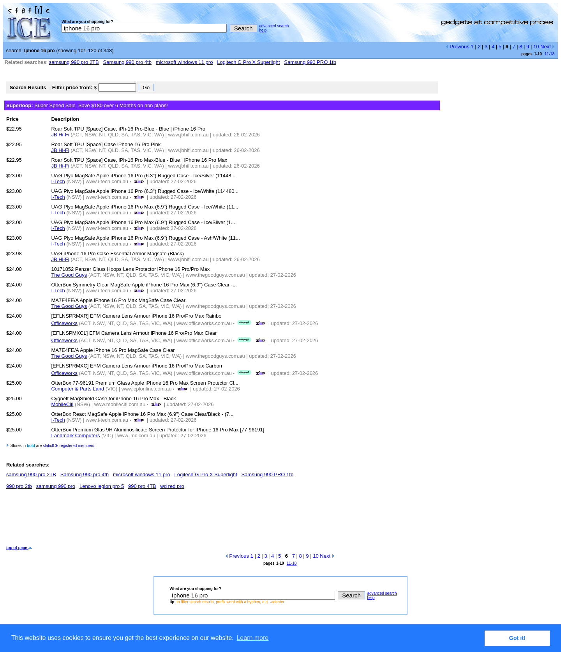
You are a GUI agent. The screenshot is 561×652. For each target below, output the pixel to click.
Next (547, 46)
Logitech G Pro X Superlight (248, 62)
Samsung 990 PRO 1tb (310, 62)
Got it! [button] (517, 638)
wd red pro (172, 486)
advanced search (274, 26)
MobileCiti (62, 404)
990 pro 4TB (142, 486)
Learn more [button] (252, 637)
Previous (457, 46)
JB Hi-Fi (60, 135)
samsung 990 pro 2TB (74, 62)
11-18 (550, 54)
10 (536, 46)
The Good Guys (69, 275)
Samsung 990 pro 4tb (127, 62)
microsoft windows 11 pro (184, 62)
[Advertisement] (148, 520)
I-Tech (58, 181)
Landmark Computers (75, 435)
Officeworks (64, 323)
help (262, 30)
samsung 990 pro (55, 486)
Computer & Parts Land (77, 389)
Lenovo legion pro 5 (101, 486)
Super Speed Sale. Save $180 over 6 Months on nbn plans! (87, 105)
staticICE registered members (68, 446)
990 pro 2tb (19, 486)
